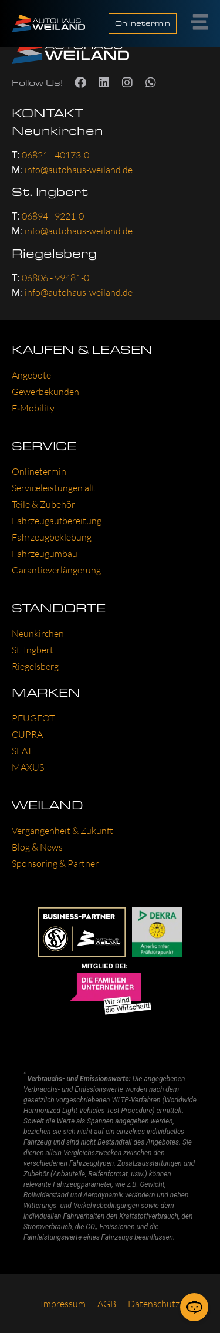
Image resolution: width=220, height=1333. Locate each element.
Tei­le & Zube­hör (43, 504)
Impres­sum (63, 1304)
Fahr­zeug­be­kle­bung (52, 537)
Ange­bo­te (31, 375)
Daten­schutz (154, 1304)
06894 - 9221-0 (53, 216)
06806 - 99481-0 (55, 278)
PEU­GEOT (33, 718)
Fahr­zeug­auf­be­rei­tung (56, 521)
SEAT (22, 751)
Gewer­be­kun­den (45, 391)
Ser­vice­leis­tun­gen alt (53, 488)
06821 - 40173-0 (55, 155)
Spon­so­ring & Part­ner (55, 863)
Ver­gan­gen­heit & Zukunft (62, 830)
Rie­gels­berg (35, 666)
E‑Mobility (33, 408)
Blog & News (37, 847)
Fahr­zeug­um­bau (44, 553)
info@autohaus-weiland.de (79, 170)
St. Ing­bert (32, 650)
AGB (106, 1304)
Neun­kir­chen (38, 633)
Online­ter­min (39, 471)
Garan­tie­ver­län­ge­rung (56, 570)
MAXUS (28, 767)
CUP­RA (27, 734)
